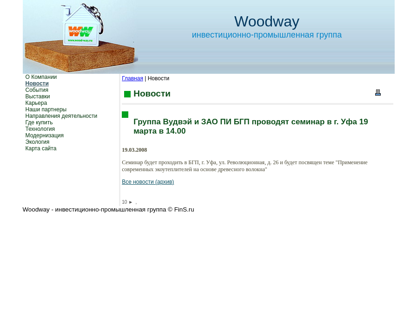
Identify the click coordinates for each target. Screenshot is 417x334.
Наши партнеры (46, 109)
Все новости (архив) (148, 182)
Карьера (36, 103)
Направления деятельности (62, 116)
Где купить (39, 122)
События (37, 90)
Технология (40, 129)
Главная (132, 78)
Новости (37, 83)
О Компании (41, 77)
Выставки (38, 96)
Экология (38, 142)
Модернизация (45, 135)
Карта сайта (41, 148)
